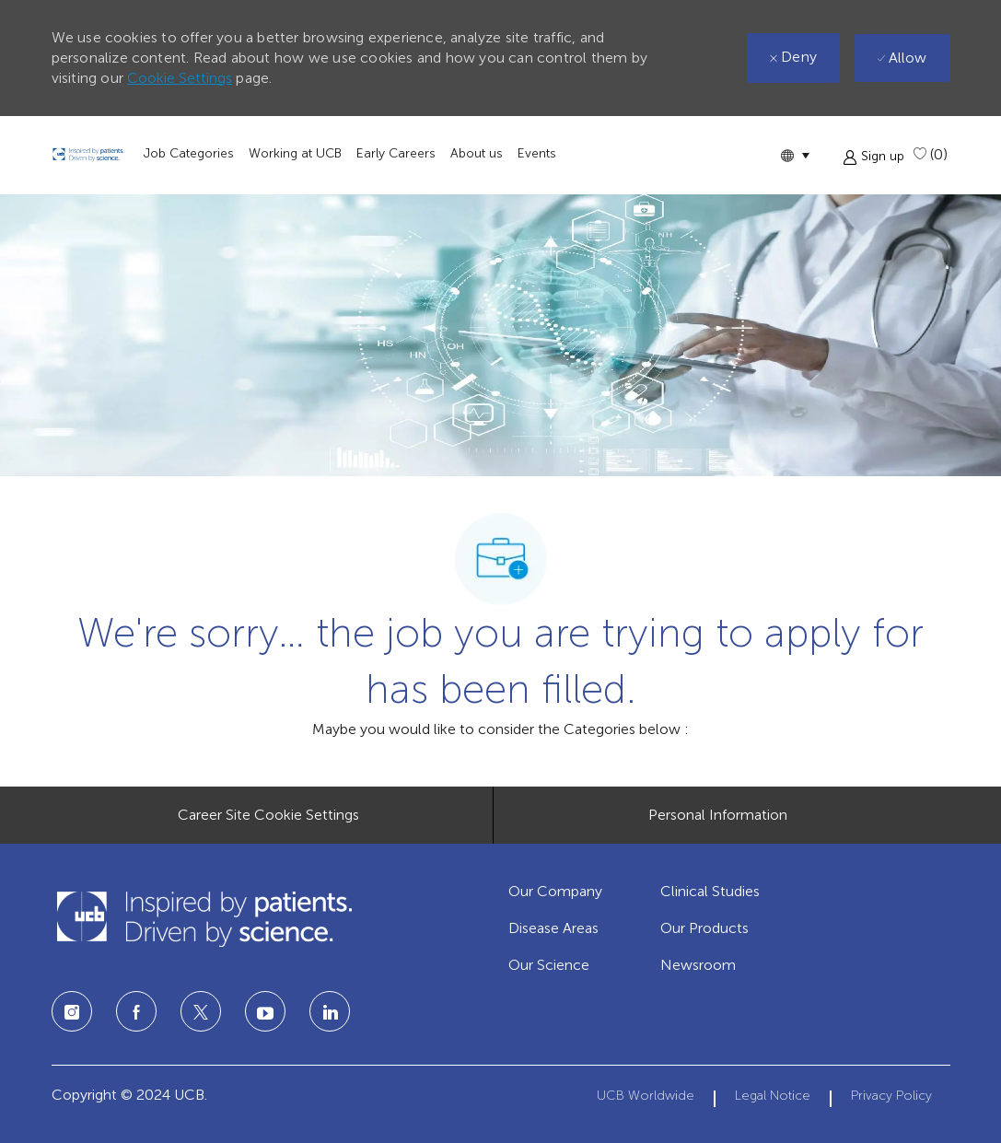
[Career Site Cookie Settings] (268, 815)
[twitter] (200, 1011)
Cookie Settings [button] (179, 78)
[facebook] (136, 1011)
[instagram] (72, 1011)
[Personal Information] (718, 815)
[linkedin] (265, 1011)
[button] (794, 155)
